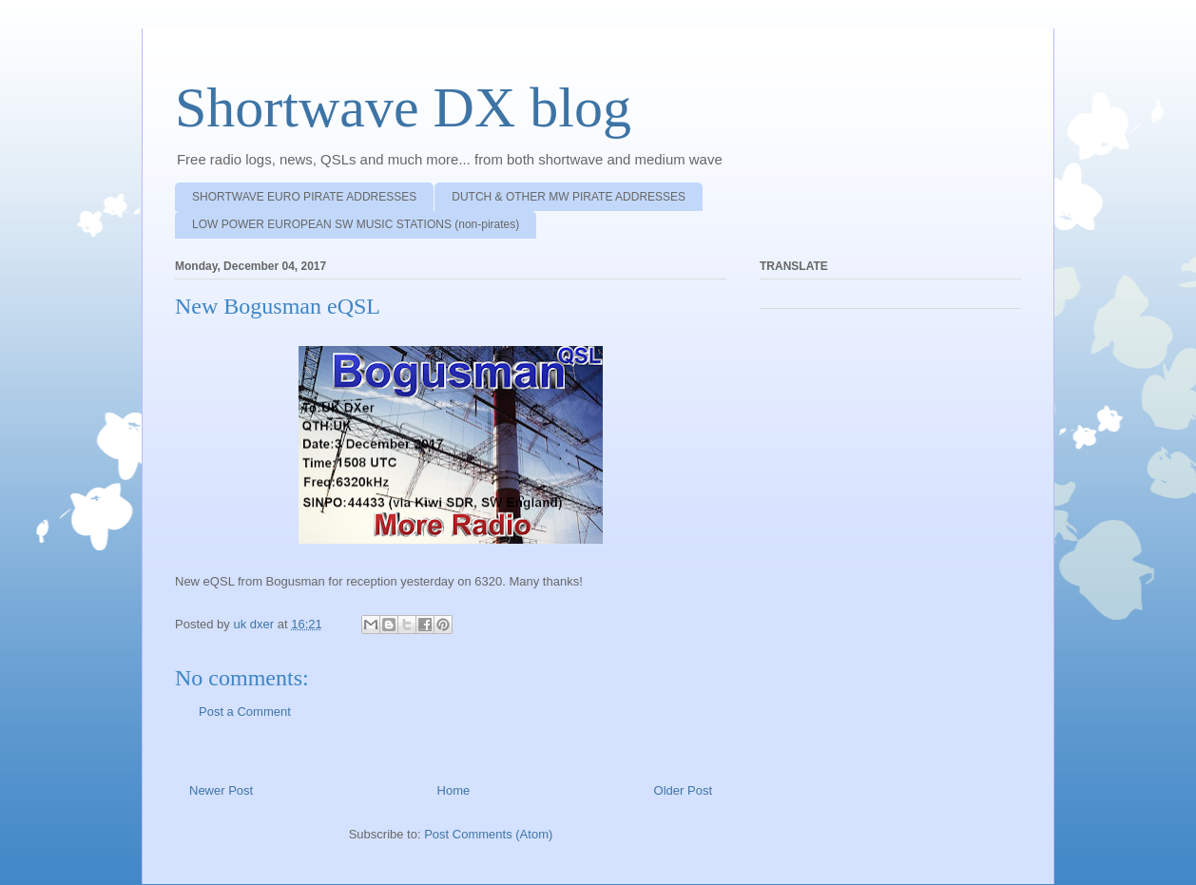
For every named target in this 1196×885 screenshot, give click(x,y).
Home (454, 790)
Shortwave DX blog (403, 107)
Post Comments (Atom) (488, 834)
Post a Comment (245, 711)
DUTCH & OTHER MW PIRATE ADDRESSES (568, 196)
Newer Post (221, 790)
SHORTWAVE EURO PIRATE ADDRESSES (304, 196)
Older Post (683, 790)
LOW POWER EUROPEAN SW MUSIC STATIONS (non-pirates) (355, 224)
